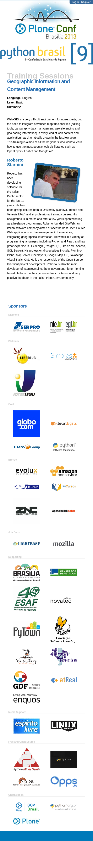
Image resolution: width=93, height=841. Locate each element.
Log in (75, 2)
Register (86, 2)
